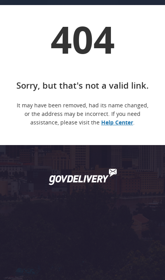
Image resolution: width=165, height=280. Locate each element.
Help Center (117, 122)
